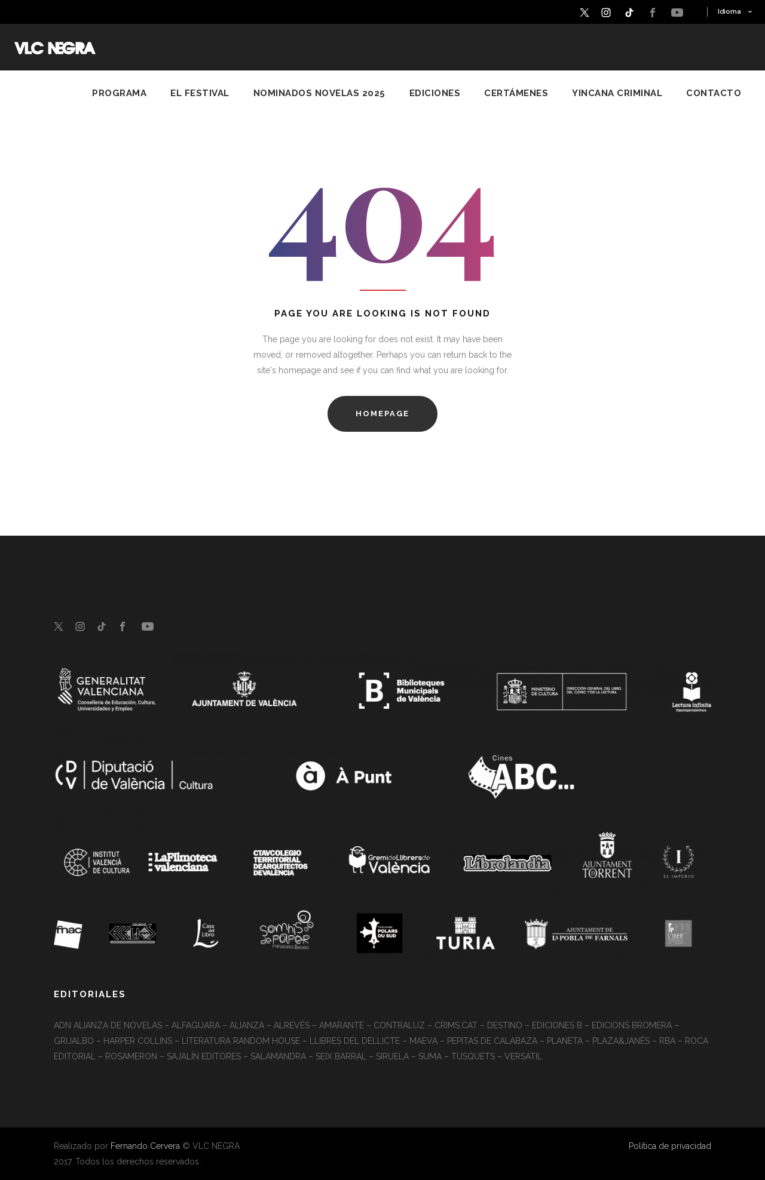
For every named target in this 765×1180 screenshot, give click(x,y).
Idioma (729, 12)
